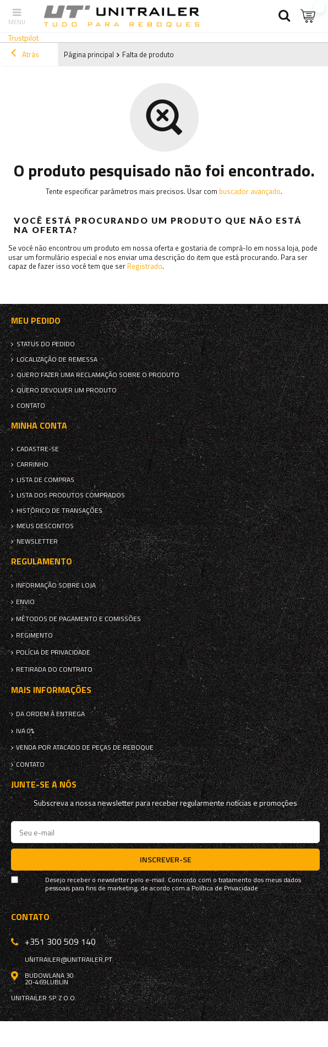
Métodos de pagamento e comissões (78, 619)
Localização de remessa (57, 359)
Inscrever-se (166, 859)
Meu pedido (36, 320)
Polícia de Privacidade (53, 652)
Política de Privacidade (225, 888)
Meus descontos (45, 526)
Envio (25, 602)
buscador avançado (250, 191)
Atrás (25, 54)
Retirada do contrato (54, 669)
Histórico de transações (59, 510)
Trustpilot (23, 37)
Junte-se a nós (43, 784)
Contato (31, 405)
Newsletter (37, 541)
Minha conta (39, 425)
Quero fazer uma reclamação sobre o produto (98, 375)
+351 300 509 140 (60, 941)
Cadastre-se (38, 449)
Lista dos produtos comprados (71, 495)
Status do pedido (46, 344)
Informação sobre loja (56, 585)
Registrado (144, 266)
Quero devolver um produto (67, 390)
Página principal (89, 54)
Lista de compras (45, 480)
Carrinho (32, 464)
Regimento (34, 635)
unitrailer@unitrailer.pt (68, 959)
